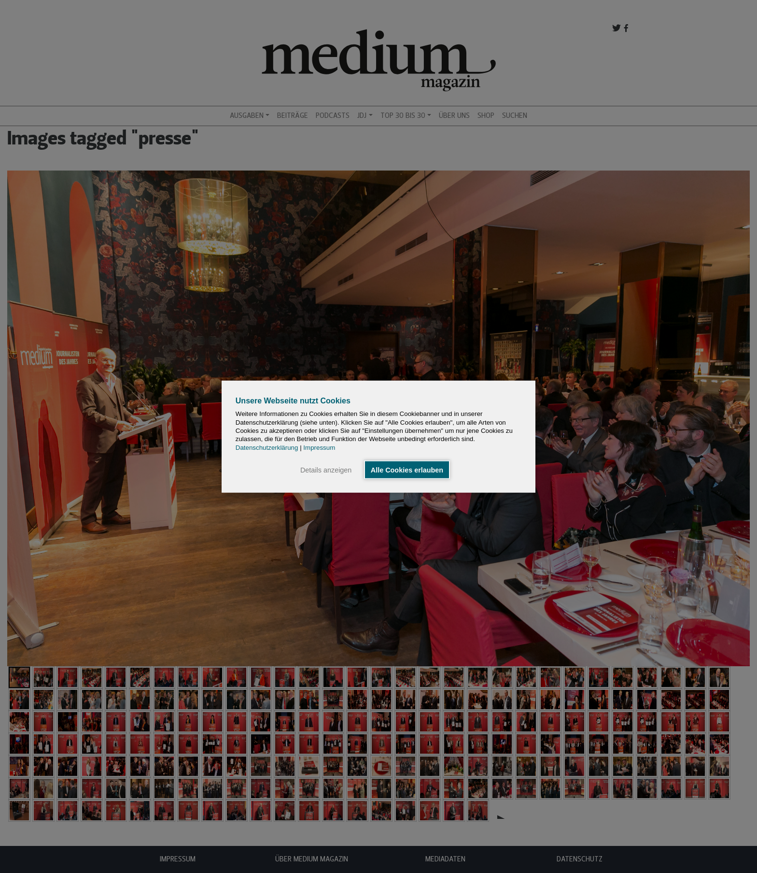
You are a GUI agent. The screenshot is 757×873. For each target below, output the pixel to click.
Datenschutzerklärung (267, 447)
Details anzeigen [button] (325, 469)
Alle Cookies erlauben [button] (407, 469)
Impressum (319, 447)
